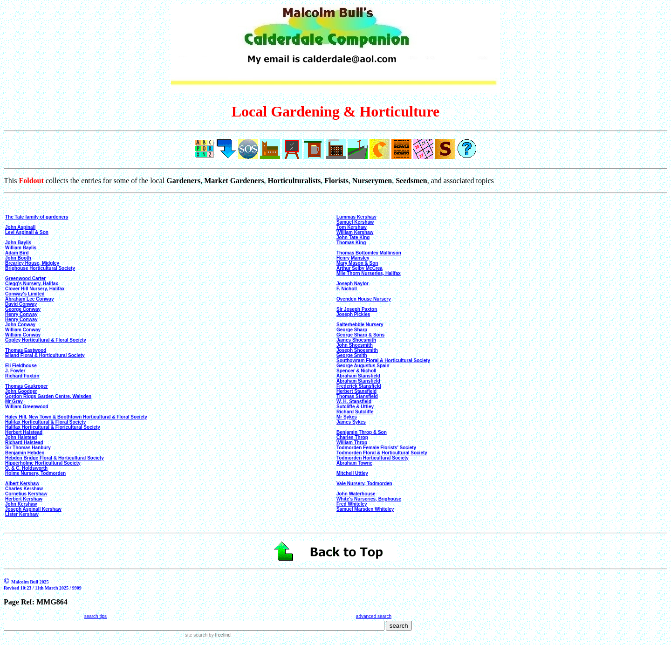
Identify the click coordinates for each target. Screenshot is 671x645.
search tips (95, 616)
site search (196, 635)
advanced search (373, 616)
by (218, 635)
